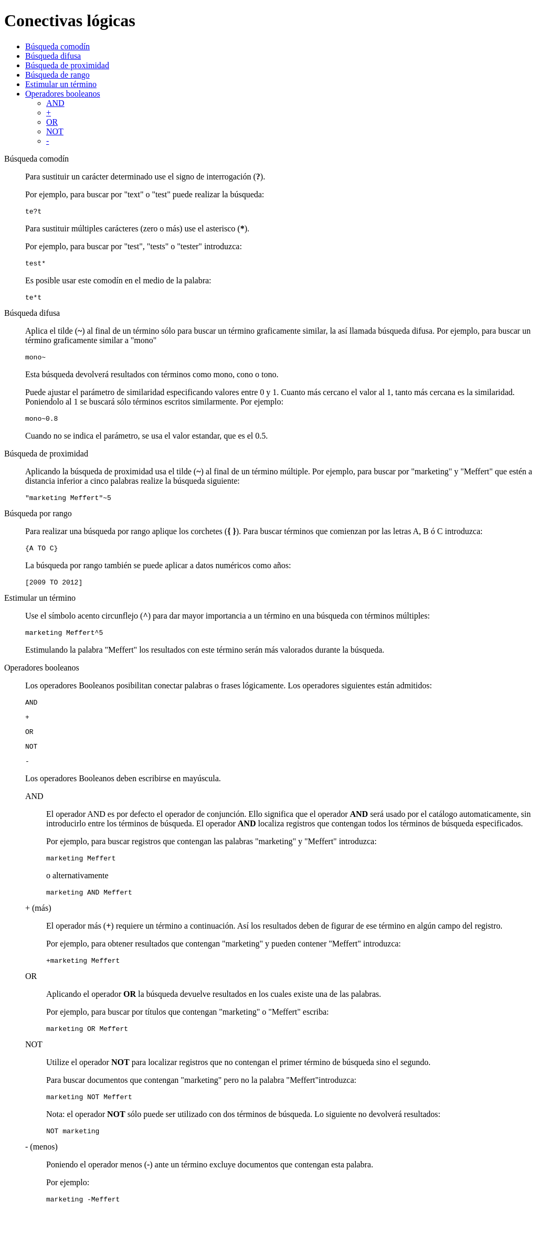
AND (55, 103)
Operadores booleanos (62, 93)
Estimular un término (61, 84)
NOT (55, 131)
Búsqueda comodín (57, 46)
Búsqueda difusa (53, 55)
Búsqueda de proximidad (67, 65)
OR (52, 122)
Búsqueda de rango (57, 74)
